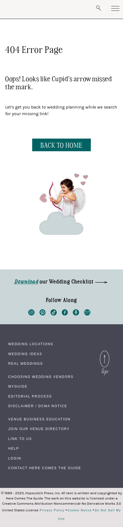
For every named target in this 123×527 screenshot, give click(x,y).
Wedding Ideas (25, 354)
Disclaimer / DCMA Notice (37, 406)
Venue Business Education (39, 419)
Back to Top (104, 354)
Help (13, 448)
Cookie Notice (79, 510)
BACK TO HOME (61, 144)
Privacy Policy (52, 510)
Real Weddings (25, 364)
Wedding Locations (30, 344)
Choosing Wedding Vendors (40, 377)
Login (14, 458)
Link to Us (20, 439)
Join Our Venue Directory (39, 429)
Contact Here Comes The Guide (44, 468)
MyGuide (18, 386)
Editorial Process (30, 396)
